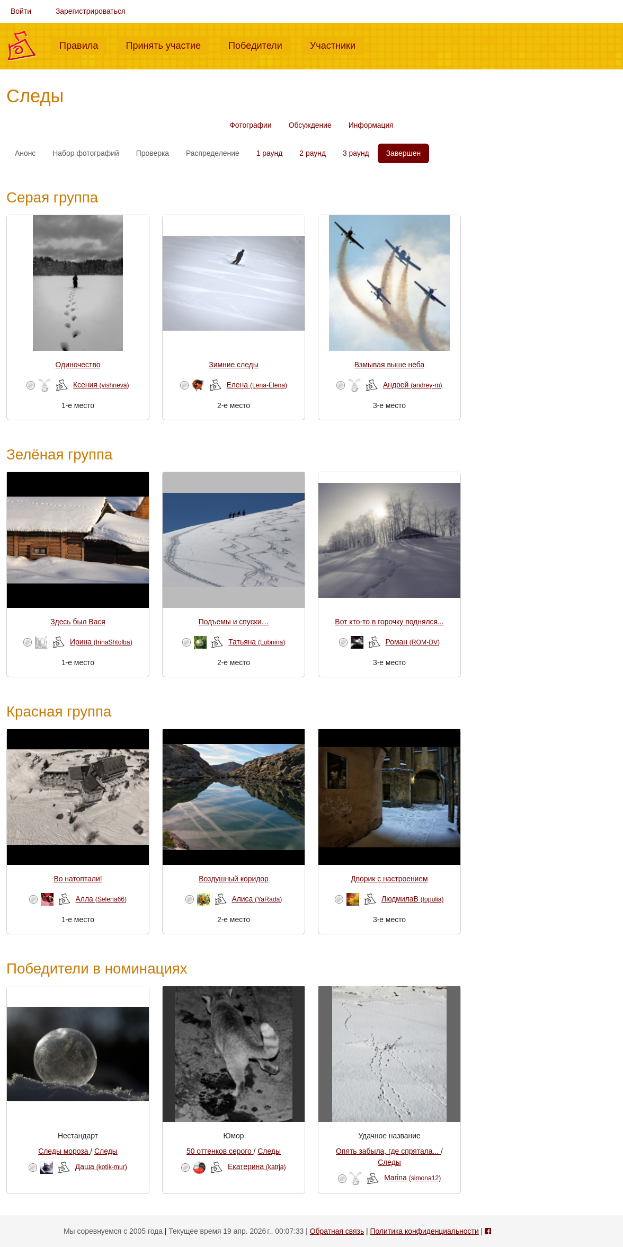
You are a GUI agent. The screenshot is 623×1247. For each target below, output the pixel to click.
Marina (412, 1177)
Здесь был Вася (77, 621)
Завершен (403, 153)
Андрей (412, 385)
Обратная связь (337, 1231)
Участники (337, 44)
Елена (256, 385)
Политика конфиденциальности (424, 1231)
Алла (101, 899)
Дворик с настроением (389, 878)
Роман (412, 642)
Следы (106, 1151)
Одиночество (78, 364)
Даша (101, 1166)
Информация (371, 125)
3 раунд (356, 153)
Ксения (101, 385)
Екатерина (257, 1166)
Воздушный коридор (234, 878)
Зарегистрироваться (91, 11)
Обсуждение (310, 125)
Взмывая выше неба (389, 364)
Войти (21, 11)
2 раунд (312, 153)
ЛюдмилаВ (412, 899)
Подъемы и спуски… (234, 621)
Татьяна (256, 642)
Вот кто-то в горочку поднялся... (389, 621)
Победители (259, 44)
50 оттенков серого (220, 1151)
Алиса (257, 899)
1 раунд (269, 153)
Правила (82, 44)
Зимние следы (233, 364)
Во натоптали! (78, 878)
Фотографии (250, 125)
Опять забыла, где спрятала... (388, 1151)
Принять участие (167, 44)
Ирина (101, 642)
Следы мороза (64, 1151)
